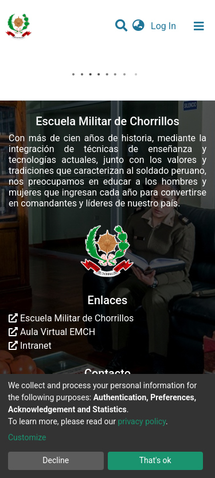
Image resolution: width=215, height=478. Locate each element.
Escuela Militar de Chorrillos (71, 318)
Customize (27, 437)
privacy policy (142, 421)
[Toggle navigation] (199, 26)
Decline (55, 460)
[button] (138, 26)
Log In (164, 26)
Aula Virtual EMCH (52, 331)
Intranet (30, 345)
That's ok (155, 460)
